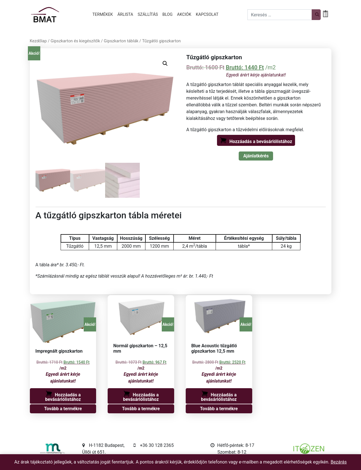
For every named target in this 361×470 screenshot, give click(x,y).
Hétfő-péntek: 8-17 (235, 446)
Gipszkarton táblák (121, 40)
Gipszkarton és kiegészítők (75, 40)
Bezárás (339, 462)
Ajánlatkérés (256, 156)
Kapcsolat (207, 14)
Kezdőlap (38, 40)
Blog (167, 14)
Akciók (184, 14)
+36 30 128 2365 (157, 446)
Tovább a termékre (63, 409)
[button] (165, 63)
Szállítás (148, 14)
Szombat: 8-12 (232, 453)
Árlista (125, 14)
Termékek (102, 14)
